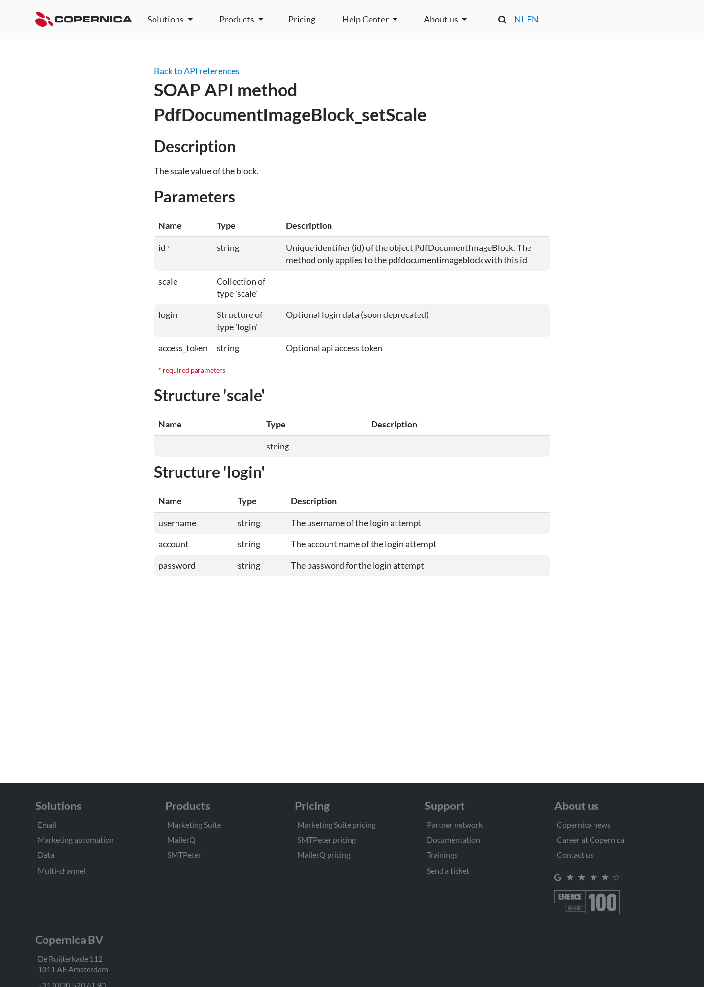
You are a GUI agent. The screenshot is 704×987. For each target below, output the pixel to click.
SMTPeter (184, 854)
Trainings (442, 854)
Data (46, 854)
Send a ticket (448, 870)
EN (533, 19)
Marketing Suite (194, 824)
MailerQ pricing (323, 854)
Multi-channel (62, 870)
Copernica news (584, 824)
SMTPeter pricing (326, 839)
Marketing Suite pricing (336, 824)
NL (520, 19)
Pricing (301, 19)
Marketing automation (76, 839)
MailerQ (181, 839)
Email (47, 824)
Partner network (455, 824)
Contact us (575, 854)
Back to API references (197, 71)
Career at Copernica (590, 839)
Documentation (453, 839)
